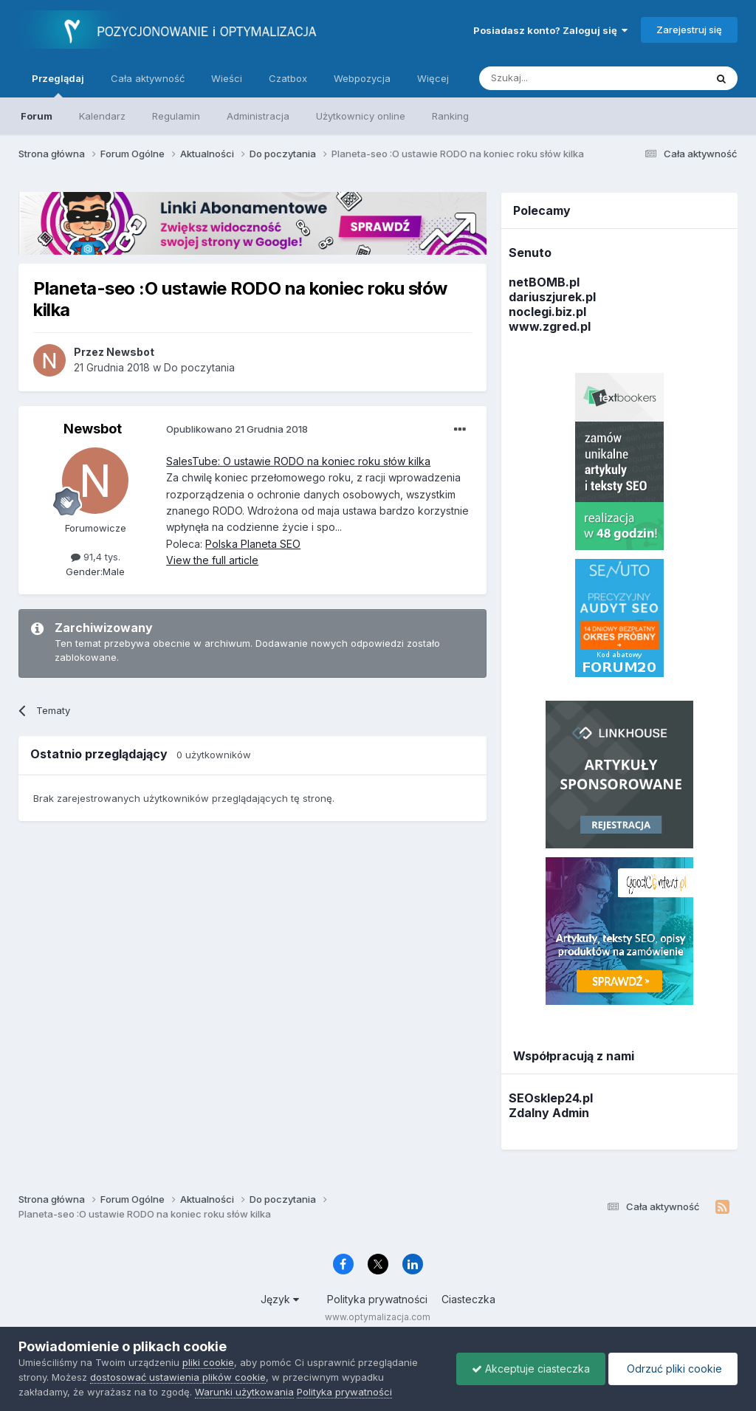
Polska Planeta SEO (252, 544)
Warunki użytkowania (244, 1392)
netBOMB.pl (544, 282)
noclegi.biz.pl (547, 311)
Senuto (530, 252)
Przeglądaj (58, 84)
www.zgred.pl (550, 326)
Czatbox (288, 78)
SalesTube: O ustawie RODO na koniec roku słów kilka (298, 461)
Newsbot (92, 428)
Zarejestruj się (689, 29)
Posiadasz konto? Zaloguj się (550, 30)
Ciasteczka (468, 1299)
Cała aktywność (148, 78)
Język (280, 1299)
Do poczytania (199, 367)
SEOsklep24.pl (551, 1098)
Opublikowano (237, 429)
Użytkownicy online (360, 116)
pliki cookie (208, 1362)
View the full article (212, 560)
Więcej (433, 78)
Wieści (226, 78)
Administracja (258, 116)
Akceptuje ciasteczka (531, 1368)
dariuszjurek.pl (552, 296)
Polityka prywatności (377, 1299)
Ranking (450, 116)
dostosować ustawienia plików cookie (178, 1377)
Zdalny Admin (549, 1112)
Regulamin (176, 116)
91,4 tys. (95, 557)
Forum (36, 116)
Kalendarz (102, 116)
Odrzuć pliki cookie (673, 1368)
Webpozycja (362, 78)
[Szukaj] (555, 78)
